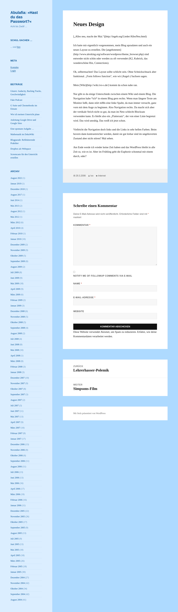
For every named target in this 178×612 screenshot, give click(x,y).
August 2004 (16, 600)
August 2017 (16, 195)
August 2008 (16, 333)
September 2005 (17, 527)
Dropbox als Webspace (20, 149)
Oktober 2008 (16, 322)
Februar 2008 (16, 367)
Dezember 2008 (17, 311)
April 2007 (15, 422)
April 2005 (15, 555)
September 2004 (17, 594)
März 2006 (15, 494)
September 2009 (17, 261)
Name (77, 283)
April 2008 (15, 355)
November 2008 (17, 317)
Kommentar (81, 225)
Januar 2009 (15, 305)
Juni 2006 (14, 477)
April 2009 (15, 289)
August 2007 (16, 400)
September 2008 (17, 328)
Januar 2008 (15, 372)
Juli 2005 (14, 539)
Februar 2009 (16, 300)
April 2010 (15, 228)
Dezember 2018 (17, 189)
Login (13, 70)
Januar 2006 (15, 505)
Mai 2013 (14, 206)
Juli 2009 (14, 272)
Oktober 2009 (16, 256)
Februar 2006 (16, 500)
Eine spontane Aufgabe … (22, 129)
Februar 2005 (16, 566)
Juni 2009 (14, 278)
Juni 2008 (14, 344)
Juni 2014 (14, 200)
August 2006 (16, 466)
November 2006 (17, 450)
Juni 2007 (14, 411)
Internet (102, 176)
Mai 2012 (14, 217)
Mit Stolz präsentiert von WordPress (89, 413)
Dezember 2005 (17, 511)
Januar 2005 (15, 572)
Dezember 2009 (17, 244)
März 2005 (15, 561)
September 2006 (17, 461)
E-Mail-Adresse (84, 297)
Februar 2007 (16, 433)
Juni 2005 (14, 544)
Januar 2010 (15, 239)
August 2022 (16, 178)
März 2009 (15, 294)
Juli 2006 (14, 472)
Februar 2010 (16, 233)
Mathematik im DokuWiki (22, 134)
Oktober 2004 (16, 588)
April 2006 (15, 489)
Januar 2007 (15, 439)
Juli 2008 (14, 339)
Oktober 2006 (16, 455)
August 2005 (16, 533)
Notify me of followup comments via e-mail (102, 276)
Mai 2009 (14, 283)
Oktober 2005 (16, 522)
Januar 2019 (15, 183)
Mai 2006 (14, 483)
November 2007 (17, 383)
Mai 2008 (14, 350)
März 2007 (15, 428)
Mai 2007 (14, 416)
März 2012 (15, 222)
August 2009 (16, 267)
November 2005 (17, 516)
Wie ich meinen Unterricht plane (24, 114)
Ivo (91, 176)
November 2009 (17, 250)
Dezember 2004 (17, 577)
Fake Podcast (16, 100)
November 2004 (17, 583)
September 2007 (17, 394)
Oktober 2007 (16, 389)
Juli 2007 (14, 405)
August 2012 (16, 211)
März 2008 (15, 361)
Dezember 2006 (17, 444)
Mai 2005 (14, 550)
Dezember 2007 (17, 378)
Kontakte (14, 67)
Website (78, 311)
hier (18, 47)
